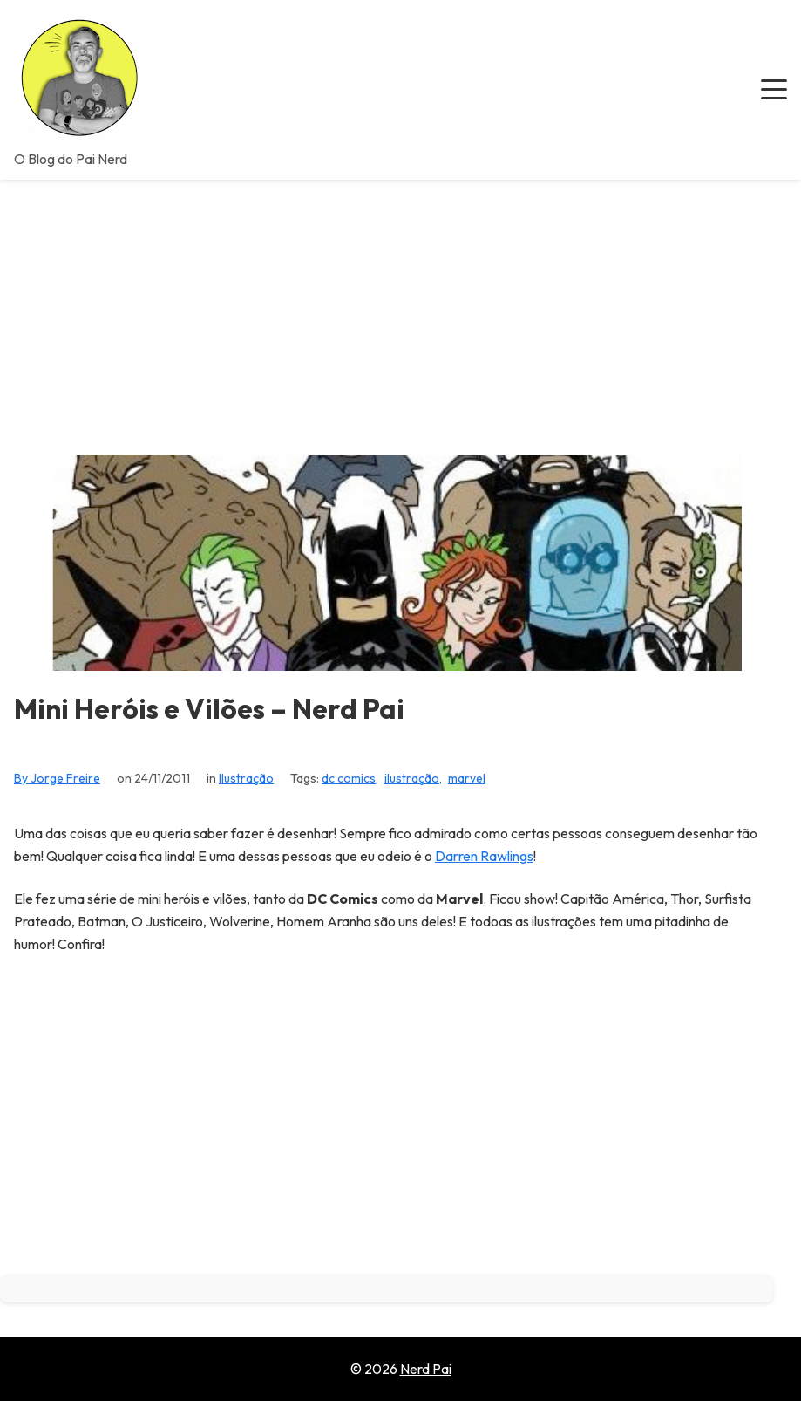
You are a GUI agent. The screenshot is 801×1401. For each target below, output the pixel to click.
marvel (466, 778)
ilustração (411, 778)
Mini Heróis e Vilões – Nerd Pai (209, 709)
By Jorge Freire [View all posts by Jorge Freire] (57, 778)
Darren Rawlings (484, 856)
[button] (774, 90)
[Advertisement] (400, 310)
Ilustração (246, 778)
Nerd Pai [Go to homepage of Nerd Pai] (425, 1368)
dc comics (349, 778)
